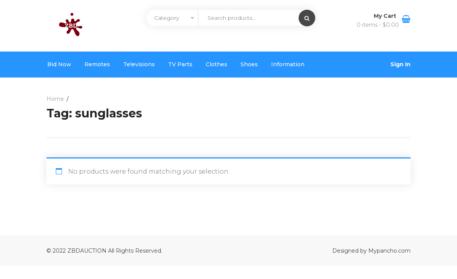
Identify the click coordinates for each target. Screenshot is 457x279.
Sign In (400, 64)
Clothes (216, 64)
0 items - (378, 24)
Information (287, 64)
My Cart (386, 15)
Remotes (97, 64)
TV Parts (180, 64)
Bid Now (59, 64)
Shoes (249, 64)
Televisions (139, 64)
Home (55, 98)
